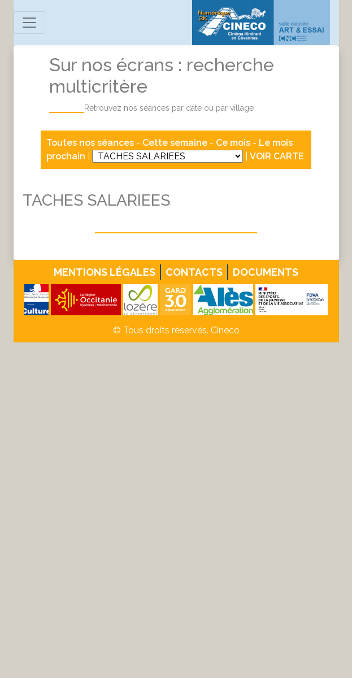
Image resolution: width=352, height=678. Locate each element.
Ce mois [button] (233, 142)
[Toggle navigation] (29, 22)
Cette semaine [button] (174, 142)
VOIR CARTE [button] (277, 156)
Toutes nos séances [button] (91, 142)
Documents (265, 272)
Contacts (194, 272)
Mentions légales (104, 272)
